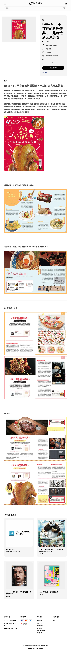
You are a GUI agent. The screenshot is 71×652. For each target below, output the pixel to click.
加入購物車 (53, 68)
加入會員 (39, 628)
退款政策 (41, 648)
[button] (5, 3)
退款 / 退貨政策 (41, 630)
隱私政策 (35, 648)
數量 (43, 60)
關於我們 (39, 621)
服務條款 (30, 648)
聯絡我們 (39, 633)
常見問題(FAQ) (41, 625)
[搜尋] (64, 8)
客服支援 (39, 623)
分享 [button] (44, 73)
